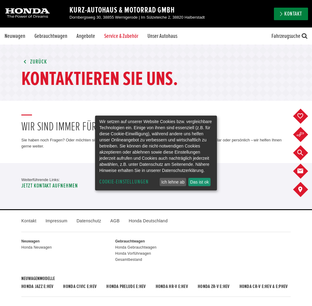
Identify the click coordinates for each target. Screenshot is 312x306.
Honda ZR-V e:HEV (213, 286)
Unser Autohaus (162, 36)
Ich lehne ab (172, 182)
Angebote (85, 36)
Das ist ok (199, 182)
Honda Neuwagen (36, 247)
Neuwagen (15, 36)
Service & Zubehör (121, 36)
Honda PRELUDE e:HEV (126, 286)
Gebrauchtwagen (50, 36)
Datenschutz (88, 220)
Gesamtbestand (128, 259)
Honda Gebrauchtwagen (136, 247)
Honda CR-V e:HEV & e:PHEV (263, 286)
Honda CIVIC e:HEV (80, 286)
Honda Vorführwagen (133, 253)
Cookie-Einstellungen (124, 182)
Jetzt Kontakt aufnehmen (49, 186)
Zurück (34, 62)
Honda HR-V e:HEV (172, 286)
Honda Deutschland (148, 220)
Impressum (56, 220)
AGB (114, 220)
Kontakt (293, 14)
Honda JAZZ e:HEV (37, 286)
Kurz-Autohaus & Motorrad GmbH (122, 10)
